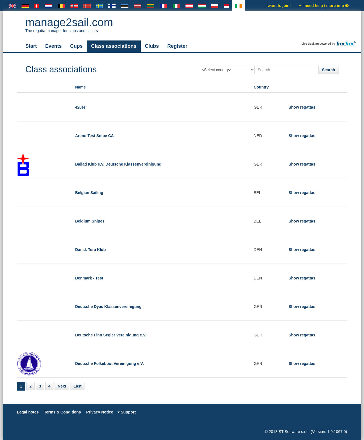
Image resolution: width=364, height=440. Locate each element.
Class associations (114, 46)
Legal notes (28, 412)
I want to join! (278, 5)
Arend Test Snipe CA (94, 135)
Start (31, 46)
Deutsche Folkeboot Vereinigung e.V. (109, 363)
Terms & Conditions (62, 412)
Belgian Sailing (89, 192)
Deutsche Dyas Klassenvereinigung (108, 306)
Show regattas (301, 107)
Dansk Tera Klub (90, 249)
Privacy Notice (99, 412)
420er (80, 107)
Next (62, 386)
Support (127, 412)
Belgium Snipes (90, 221)
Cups (76, 46)
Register (177, 46)
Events (53, 46)
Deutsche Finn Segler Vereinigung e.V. (111, 335)
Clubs (152, 46)
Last (78, 386)
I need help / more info (323, 5)
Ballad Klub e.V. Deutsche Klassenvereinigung (118, 164)
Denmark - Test (89, 278)
